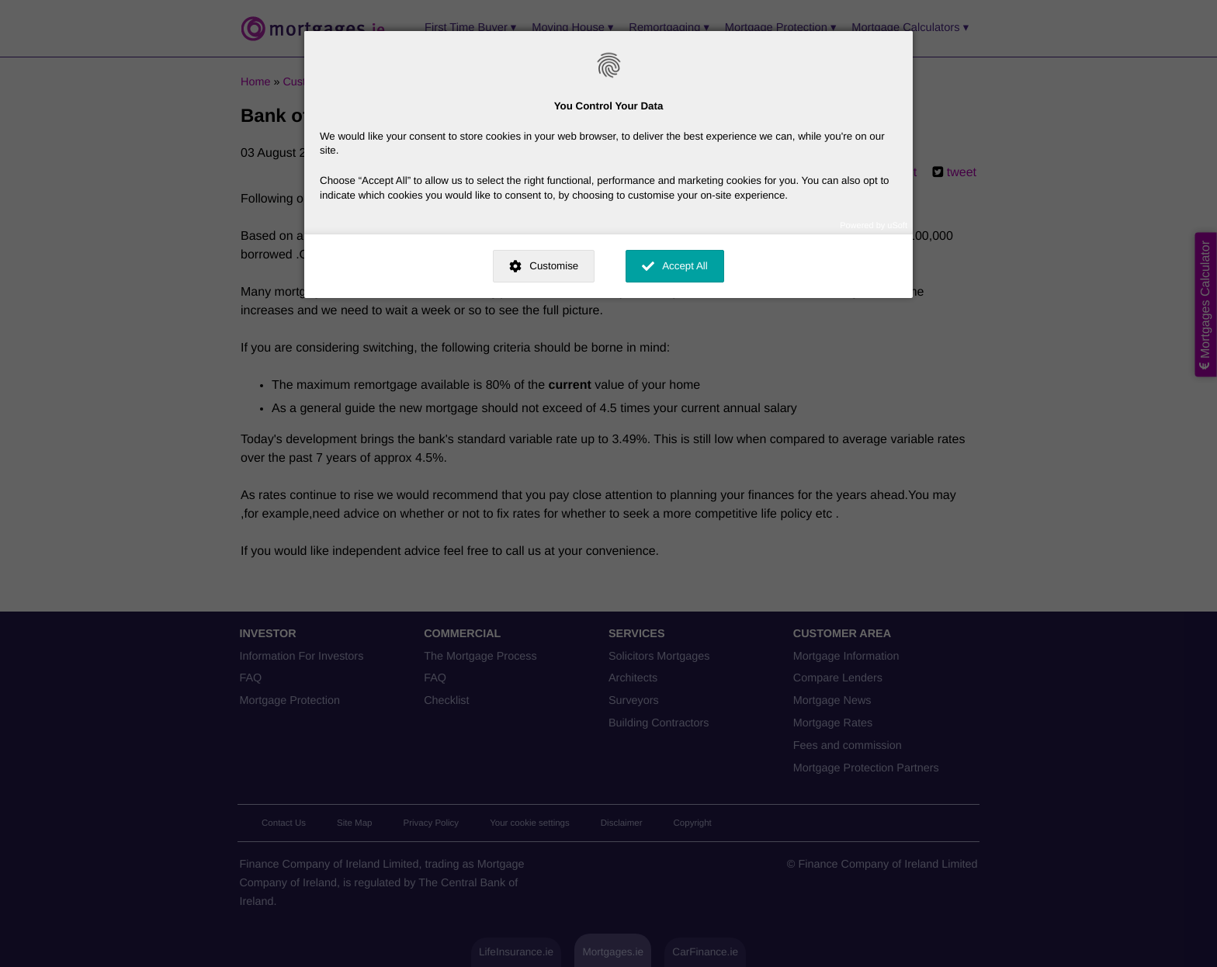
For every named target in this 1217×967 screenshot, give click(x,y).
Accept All (685, 266)
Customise (553, 266)
